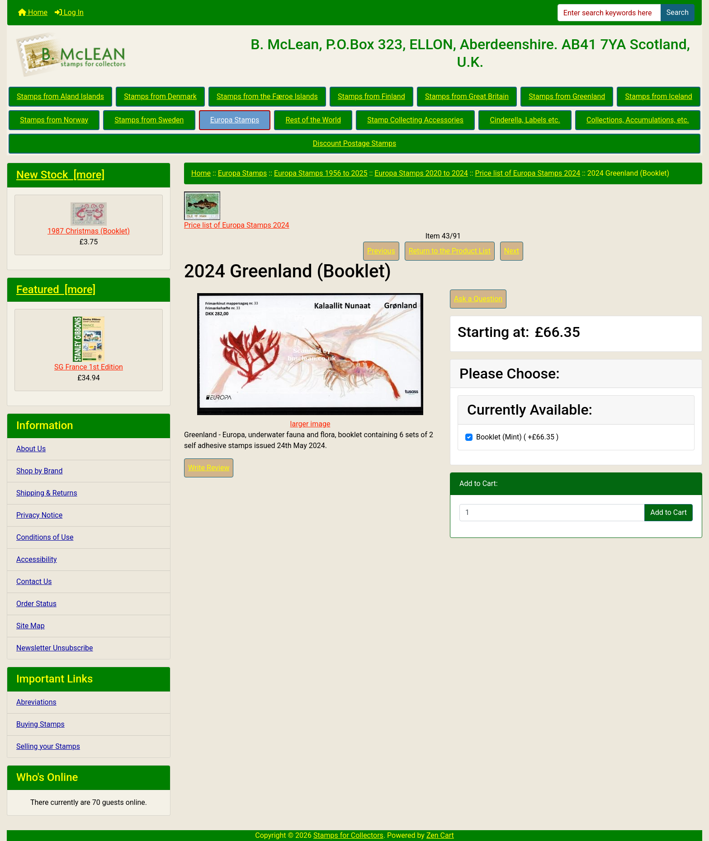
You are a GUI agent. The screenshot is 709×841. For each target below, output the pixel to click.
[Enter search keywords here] (609, 12)
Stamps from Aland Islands (60, 96)
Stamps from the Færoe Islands (267, 96)
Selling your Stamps (48, 746)
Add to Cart (668, 512)
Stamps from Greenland (567, 96)
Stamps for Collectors (348, 835)
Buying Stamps (40, 724)
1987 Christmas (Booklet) (88, 218)
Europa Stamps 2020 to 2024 (421, 173)
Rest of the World (313, 120)
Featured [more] (55, 289)
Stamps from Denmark (160, 96)
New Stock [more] (60, 174)
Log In (69, 12)
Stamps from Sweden (149, 120)
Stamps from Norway (54, 120)
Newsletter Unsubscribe (54, 648)
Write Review (208, 467)
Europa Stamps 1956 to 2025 (321, 173)
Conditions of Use (44, 537)
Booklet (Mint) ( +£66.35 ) (517, 437)
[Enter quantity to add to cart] (552, 512)
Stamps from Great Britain (467, 96)
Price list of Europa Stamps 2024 (528, 173)
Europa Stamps (235, 120)
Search (677, 12)
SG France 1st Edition (88, 344)
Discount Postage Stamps (354, 143)
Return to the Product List (450, 251)
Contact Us (34, 581)
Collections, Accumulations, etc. (637, 120)
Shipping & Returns (46, 493)
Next (511, 251)
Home (32, 12)
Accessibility (36, 559)
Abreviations (36, 702)
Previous (381, 251)
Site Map (30, 625)
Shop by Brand (39, 471)
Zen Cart (440, 835)
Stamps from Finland (371, 96)
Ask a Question (478, 298)
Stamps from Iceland (658, 96)
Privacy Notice (39, 515)
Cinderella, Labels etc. (525, 120)
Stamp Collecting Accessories (415, 120)
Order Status (36, 603)
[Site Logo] (123, 55)
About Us (31, 448)
